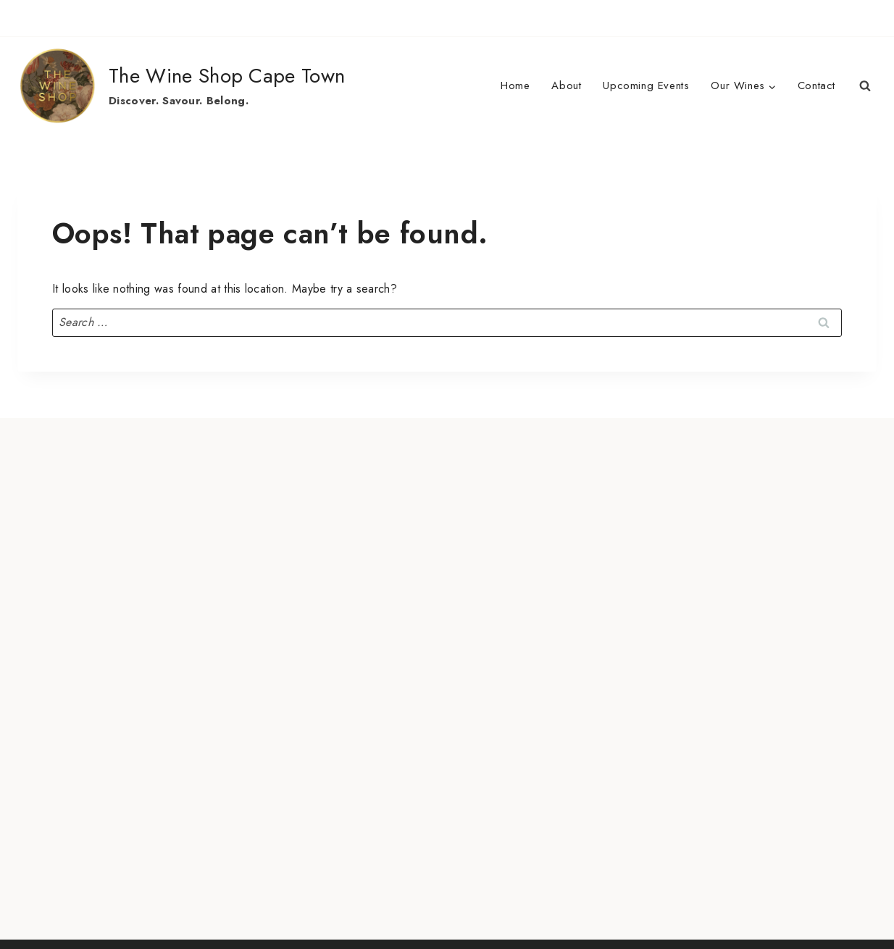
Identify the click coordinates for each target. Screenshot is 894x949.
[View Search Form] (865, 86)
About (566, 85)
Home (515, 85)
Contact (816, 85)
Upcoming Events (646, 85)
